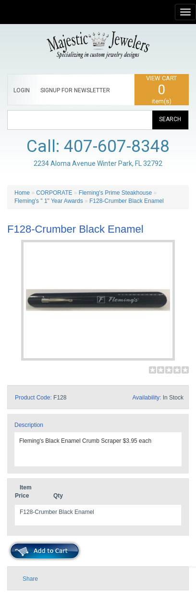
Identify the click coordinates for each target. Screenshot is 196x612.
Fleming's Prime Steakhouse (115, 192)
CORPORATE (54, 192)
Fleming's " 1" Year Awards (48, 201)
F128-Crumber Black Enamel (126, 201)
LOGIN (21, 90)
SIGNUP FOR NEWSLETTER (75, 90)
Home (22, 192)
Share (30, 578)
